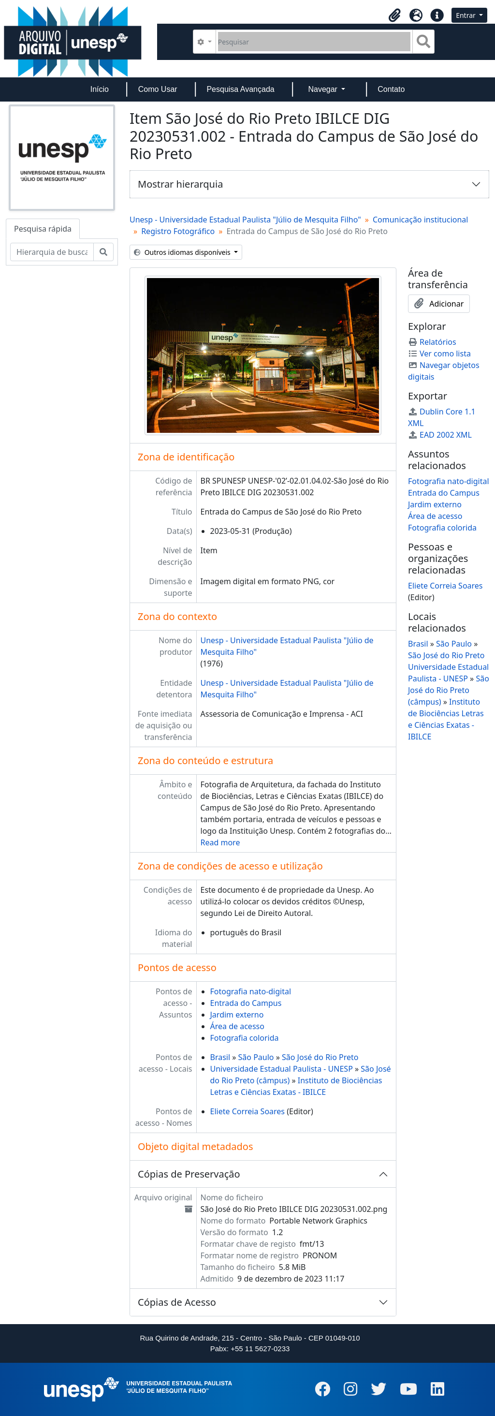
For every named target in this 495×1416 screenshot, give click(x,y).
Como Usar (157, 89)
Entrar (466, 15)
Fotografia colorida (244, 1037)
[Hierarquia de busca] (52, 252)
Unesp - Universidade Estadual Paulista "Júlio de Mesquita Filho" (245, 219)
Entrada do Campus (246, 1003)
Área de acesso (237, 1026)
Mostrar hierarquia (180, 184)
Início (99, 89)
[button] (394, 15)
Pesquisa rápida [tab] (43, 228)
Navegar (323, 89)
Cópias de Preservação (189, 1173)
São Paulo (256, 1057)
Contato (391, 89)
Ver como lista (439, 353)
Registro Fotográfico (178, 231)
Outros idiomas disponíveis (183, 252)
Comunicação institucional (420, 219)
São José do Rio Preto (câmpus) (448, 690)
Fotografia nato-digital (250, 991)
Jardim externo (237, 1014)
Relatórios (432, 342)
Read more (220, 842)
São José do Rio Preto (320, 1057)
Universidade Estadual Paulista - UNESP (281, 1068)
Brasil (220, 1057)
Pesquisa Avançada (240, 89)
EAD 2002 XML (440, 434)
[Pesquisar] (314, 42)
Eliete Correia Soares (247, 1111)
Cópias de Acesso (177, 1302)
